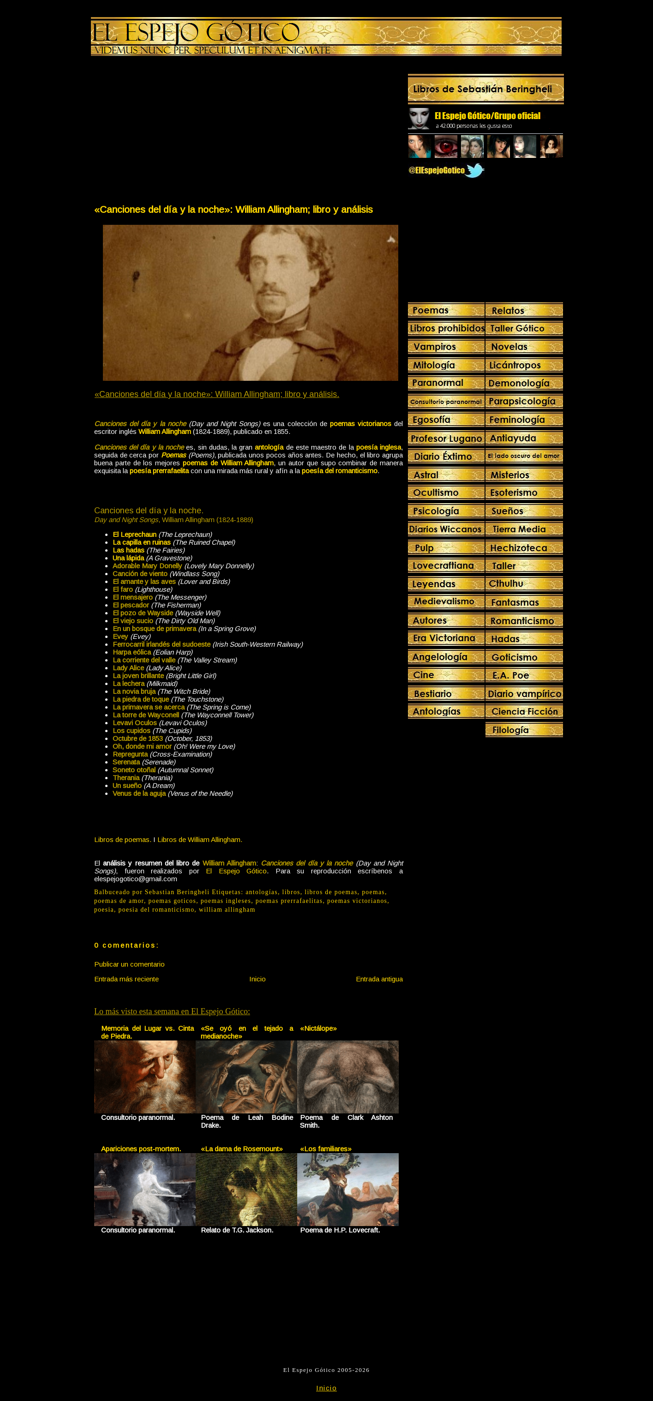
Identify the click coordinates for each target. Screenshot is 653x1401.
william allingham (227, 909)
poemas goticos (173, 900)
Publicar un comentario (129, 964)
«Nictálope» (318, 1028)
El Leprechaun (134, 534)
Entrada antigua (379, 979)
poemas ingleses (226, 900)
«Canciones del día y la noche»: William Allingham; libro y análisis (233, 209)
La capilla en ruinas (142, 542)
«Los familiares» (326, 1149)
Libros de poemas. (122, 839)
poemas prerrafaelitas (289, 900)
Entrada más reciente (126, 979)
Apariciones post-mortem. (141, 1149)
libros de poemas (331, 892)
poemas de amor (119, 900)
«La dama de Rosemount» (242, 1149)
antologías (262, 892)
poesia (104, 909)
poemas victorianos (357, 900)
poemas (373, 892)
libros (291, 892)
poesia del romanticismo (157, 909)
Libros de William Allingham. (199, 839)
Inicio (257, 979)
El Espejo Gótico (236, 871)
